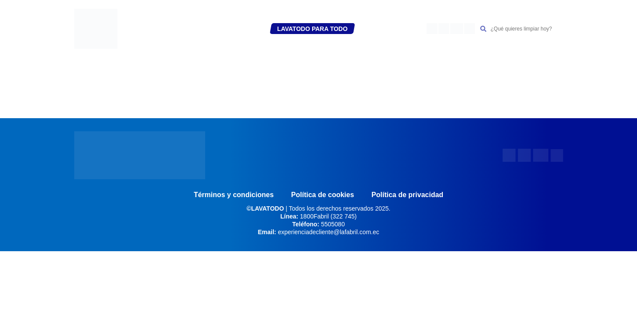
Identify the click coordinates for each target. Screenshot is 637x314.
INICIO (150, 28)
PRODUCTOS (241, 28)
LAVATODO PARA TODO (312, 28)
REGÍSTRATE (188, 28)
